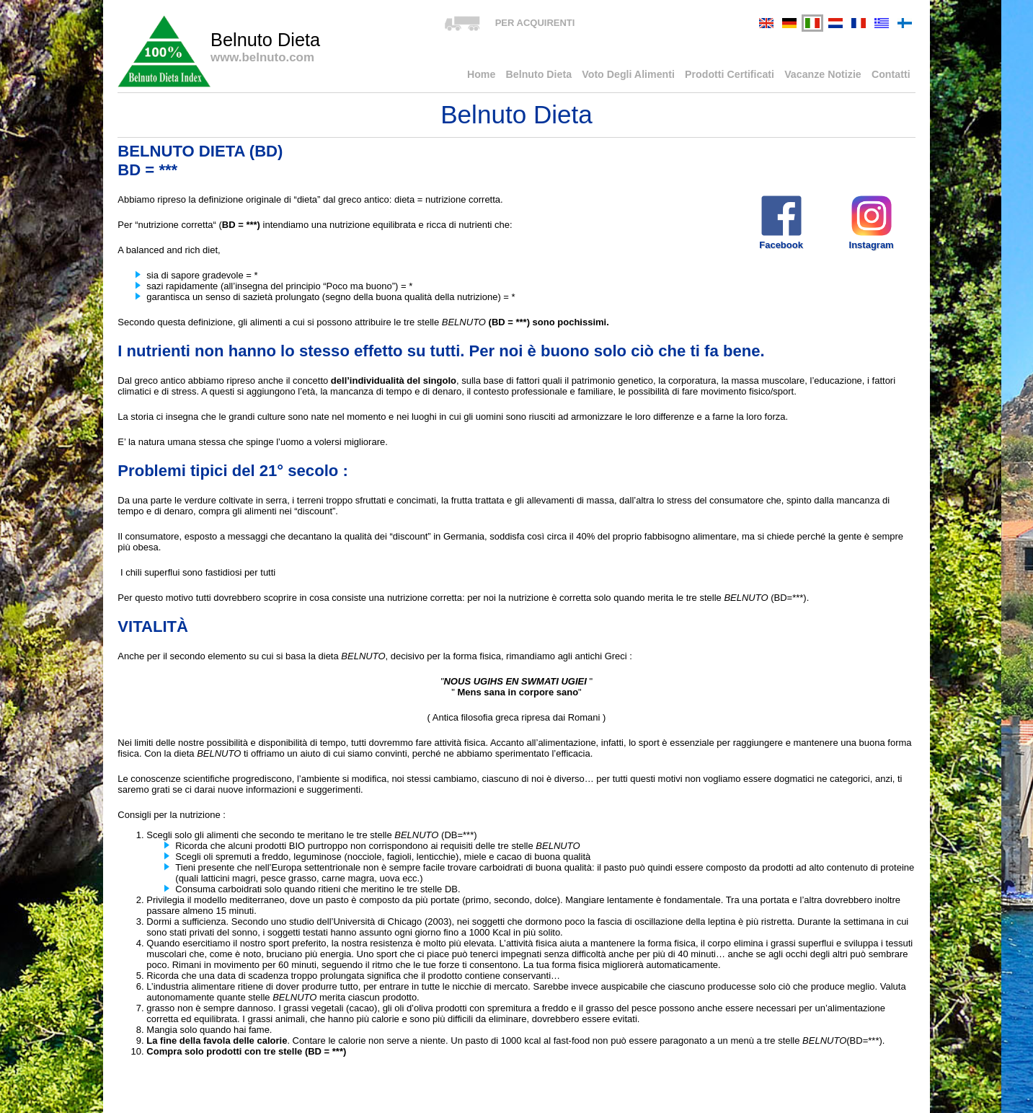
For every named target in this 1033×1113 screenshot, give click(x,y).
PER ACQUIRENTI (535, 22)
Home (518, 75)
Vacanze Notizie (831, 75)
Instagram (871, 222)
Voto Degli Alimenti (652, 75)
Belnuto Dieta (571, 75)
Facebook (781, 222)
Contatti (892, 75)
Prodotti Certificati (745, 75)
